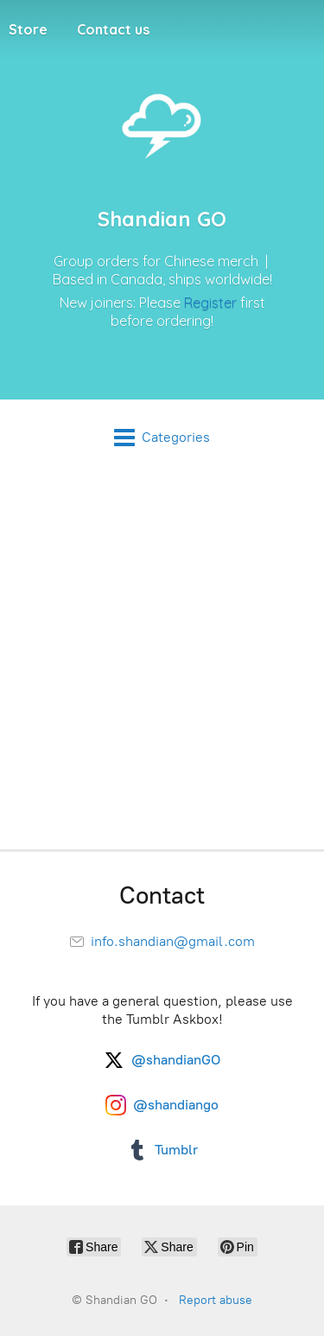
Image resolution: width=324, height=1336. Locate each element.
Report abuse (215, 1300)
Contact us (113, 29)
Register (210, 302)
